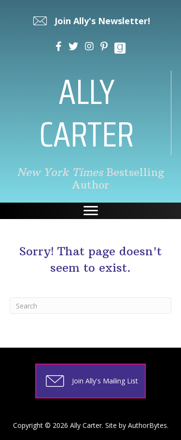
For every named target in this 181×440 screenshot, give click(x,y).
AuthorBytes (147, 425)
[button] (90, 20)
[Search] (90, 305)
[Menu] (91, 211)
